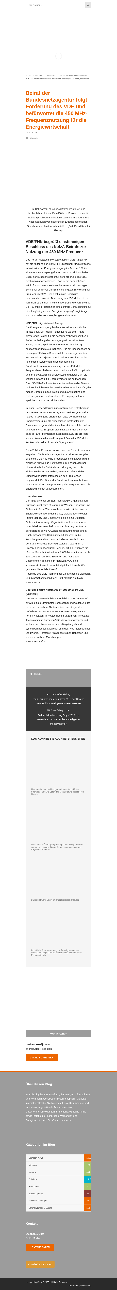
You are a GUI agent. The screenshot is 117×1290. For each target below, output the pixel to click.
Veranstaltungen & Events (40, 1208)
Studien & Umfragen (38, 1201)
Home (28, 75)
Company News (36, 1158)
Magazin (38, 75)
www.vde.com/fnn (36, 641)
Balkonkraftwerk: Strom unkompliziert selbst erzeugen (55, 900)
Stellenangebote (36, 1193)
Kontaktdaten (40, 1247)
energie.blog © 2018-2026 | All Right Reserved (46, 1282)
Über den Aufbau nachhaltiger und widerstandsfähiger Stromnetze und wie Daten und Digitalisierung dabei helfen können (57, 791)
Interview (33, 1165)
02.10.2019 (31, 132)
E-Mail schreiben (42, 1057)
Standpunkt (34, 1186)
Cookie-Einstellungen (40, 1264)
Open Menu (87, 30)
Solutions (33, 1179)
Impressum (73, 1285)
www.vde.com (33, 582)
